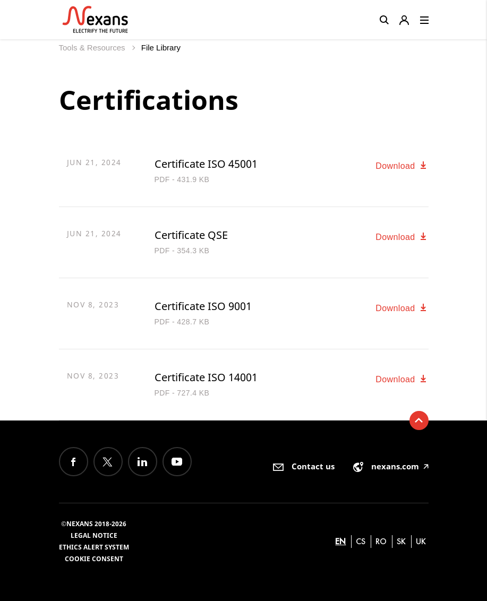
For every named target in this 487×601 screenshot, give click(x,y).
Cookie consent (94, 558)
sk (401, 541)
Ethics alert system (94, 547)
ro (381, 541)
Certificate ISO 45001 (206, 164)
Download (401, 165)
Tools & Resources (93, 47)
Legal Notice (94, 535)
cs (360, 541)
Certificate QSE (191, 235)
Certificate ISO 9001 (203, 306)
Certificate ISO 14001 (206, 377)
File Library (161, 47)
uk (421, 541)
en (340, 541)
